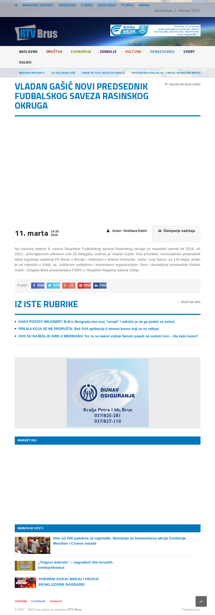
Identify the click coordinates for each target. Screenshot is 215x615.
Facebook (38, 601)
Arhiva (144, 5)
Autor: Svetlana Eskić (127, 231)
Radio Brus (107, 5)
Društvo (55, 51)
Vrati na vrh (189, 302)
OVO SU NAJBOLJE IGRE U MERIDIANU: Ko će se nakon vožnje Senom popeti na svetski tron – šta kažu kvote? (108, 336)
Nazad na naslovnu (182, 85)
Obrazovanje (167, 51)
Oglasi (46, 62)
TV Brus (127, 5)
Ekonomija (83, 51)
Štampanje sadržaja (176, 231)
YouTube (21, 601)
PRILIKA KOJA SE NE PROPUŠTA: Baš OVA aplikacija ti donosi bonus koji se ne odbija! (89, 329)
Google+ (56, 601)
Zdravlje (111, 51)
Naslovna (29, 51)
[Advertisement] (56, 482)
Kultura (137, 51)
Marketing (67, 5)
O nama (87, 5)
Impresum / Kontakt (38, 5)
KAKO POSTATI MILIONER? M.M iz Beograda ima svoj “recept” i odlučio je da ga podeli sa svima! (97, 322)
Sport (25, 62)
